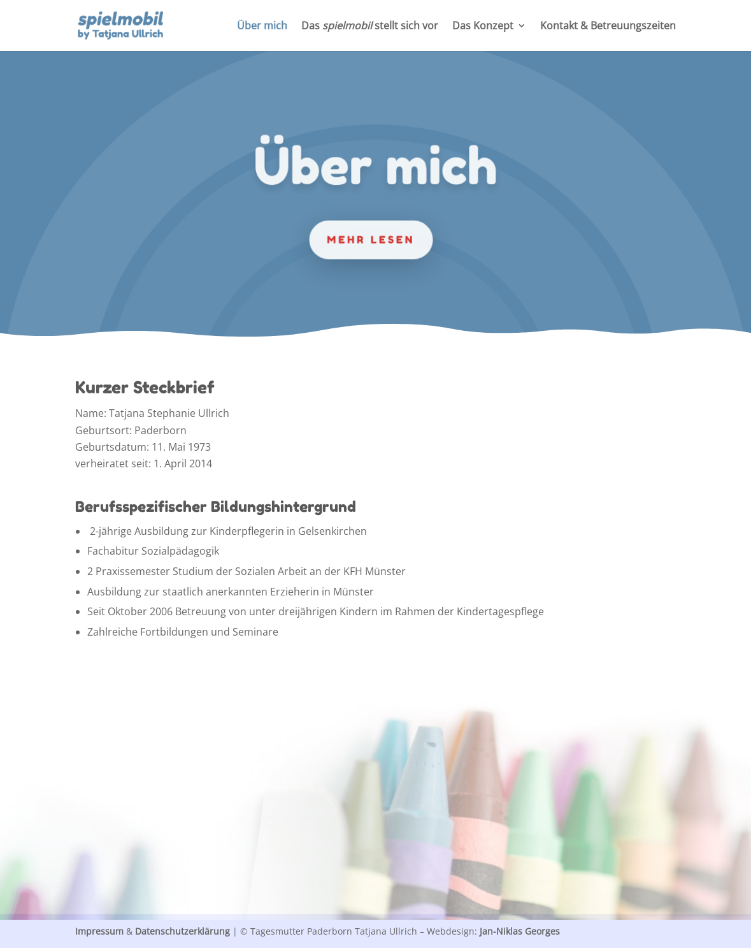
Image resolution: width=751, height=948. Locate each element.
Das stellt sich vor (369, 27)
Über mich (262, 27)
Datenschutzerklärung (182, 931)
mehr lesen (370, 239)
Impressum (99, 931)
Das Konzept (482, 27)
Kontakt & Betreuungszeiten (608, 27)
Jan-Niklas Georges (520, 931)
